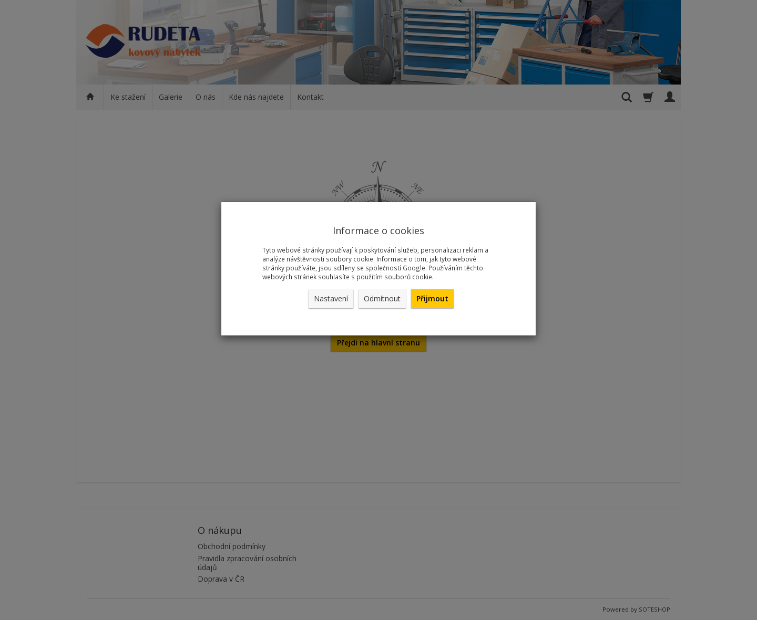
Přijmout (432, 298)
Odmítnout (382, 298)
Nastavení (331, 298)
